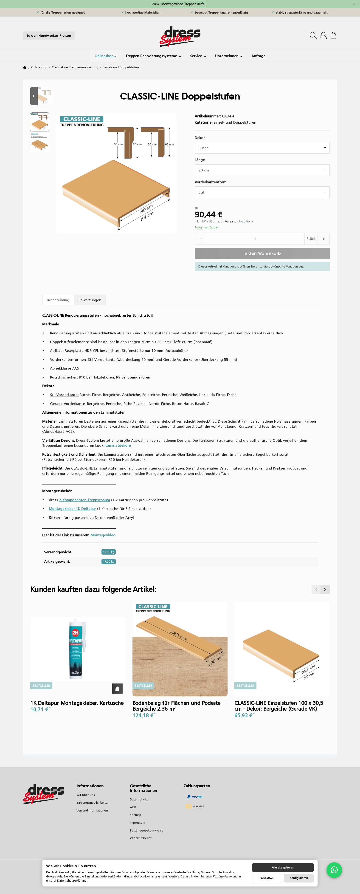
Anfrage (258, 56)
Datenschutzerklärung (72, 880)
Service (198, 56)
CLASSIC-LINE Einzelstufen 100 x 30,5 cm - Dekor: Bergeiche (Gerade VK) (278, 706)
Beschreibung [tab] (58, 300)
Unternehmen (228, 56)
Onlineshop (105, 56)
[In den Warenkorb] (262, 253)
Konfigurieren (299, 878)
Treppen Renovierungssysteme (153, 56)
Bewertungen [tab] (90, 300)
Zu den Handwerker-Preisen (49, 35)
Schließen (266, 878)
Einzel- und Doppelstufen (235, 122)
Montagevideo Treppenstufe (183, 4)
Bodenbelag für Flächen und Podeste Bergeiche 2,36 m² (176, 706)
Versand (231, 221)
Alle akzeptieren (283, 867)
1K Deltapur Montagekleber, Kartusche (77, 703)
